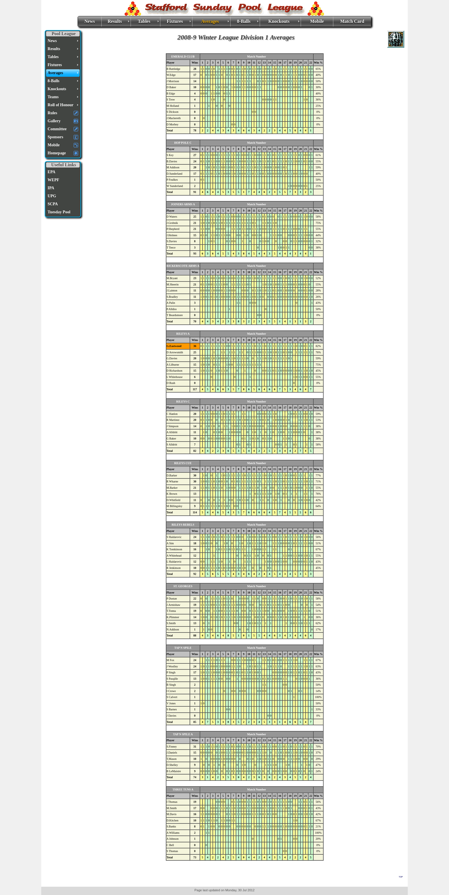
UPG (52, 196)
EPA (51, 172)
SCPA (53, 204)
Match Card (352, 21)
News (89, 21)
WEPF (53, 180)
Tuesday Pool (59, 212)
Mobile (317, 21)
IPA (51, 188)
